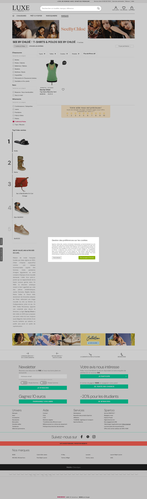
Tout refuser (56, 257)
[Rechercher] (98, 8)
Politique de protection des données (79, 254)
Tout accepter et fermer (87, 257)
